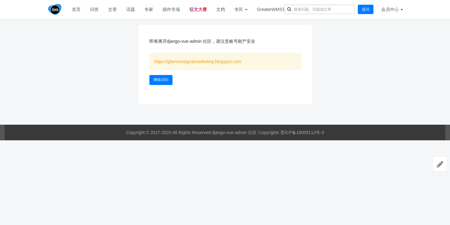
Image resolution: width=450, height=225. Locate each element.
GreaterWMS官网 (274, 9)
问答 (94, 9)
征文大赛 (198, 9)
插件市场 (171, 9)
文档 (220, 9)
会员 (392, 9)
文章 (112, 9)
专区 (241, 9)
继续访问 (160, 80)
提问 (365, 9)
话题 (130, 9)
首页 (76, 9)
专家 (148, 9)
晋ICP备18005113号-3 (302, 132)
